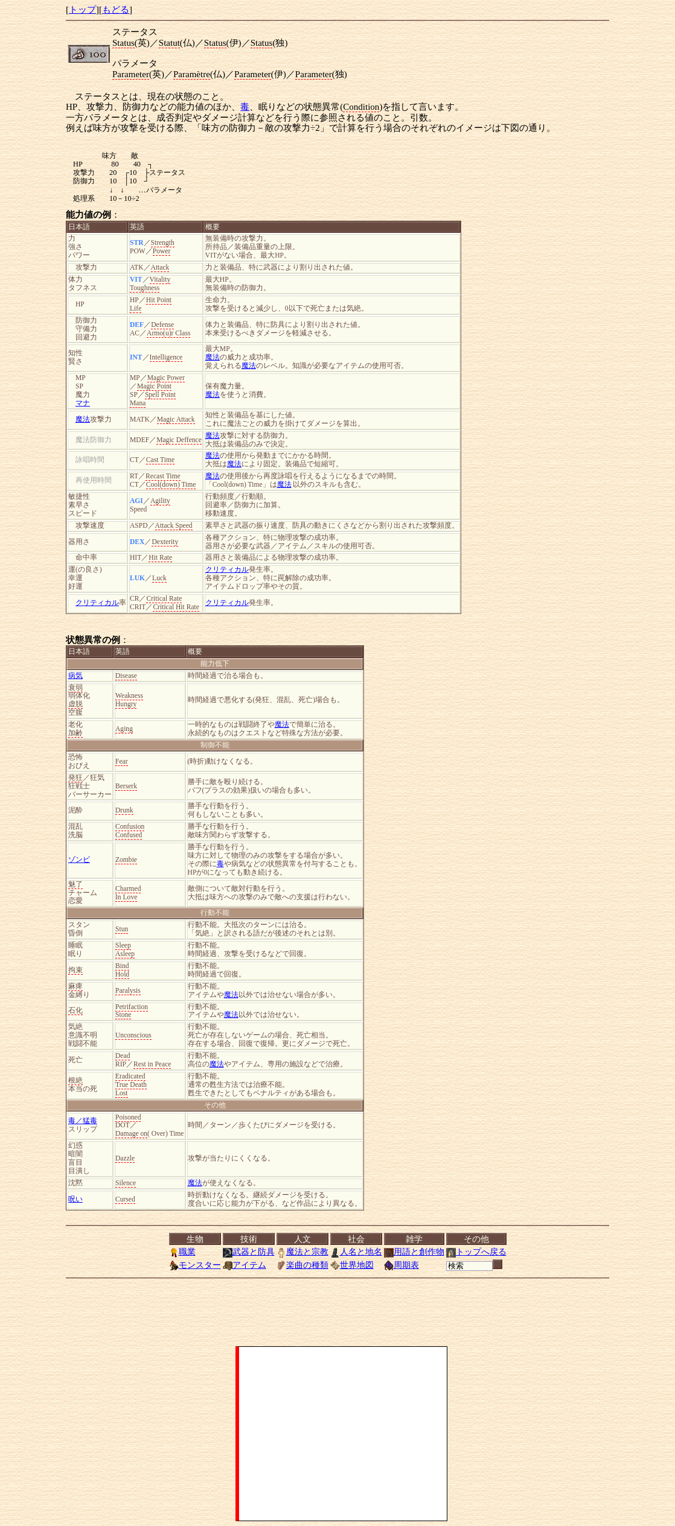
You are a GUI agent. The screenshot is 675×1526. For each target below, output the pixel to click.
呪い (75, 1199)
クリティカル (227, 570)
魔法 (212, 357)
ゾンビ (79, 860)
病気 (75, 676)
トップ (82, 9)
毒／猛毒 (82, 1121)
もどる (115, 9)
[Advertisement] (343, 1433)
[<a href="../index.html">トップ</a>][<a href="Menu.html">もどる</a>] (337, 1252)
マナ (82, 403)
